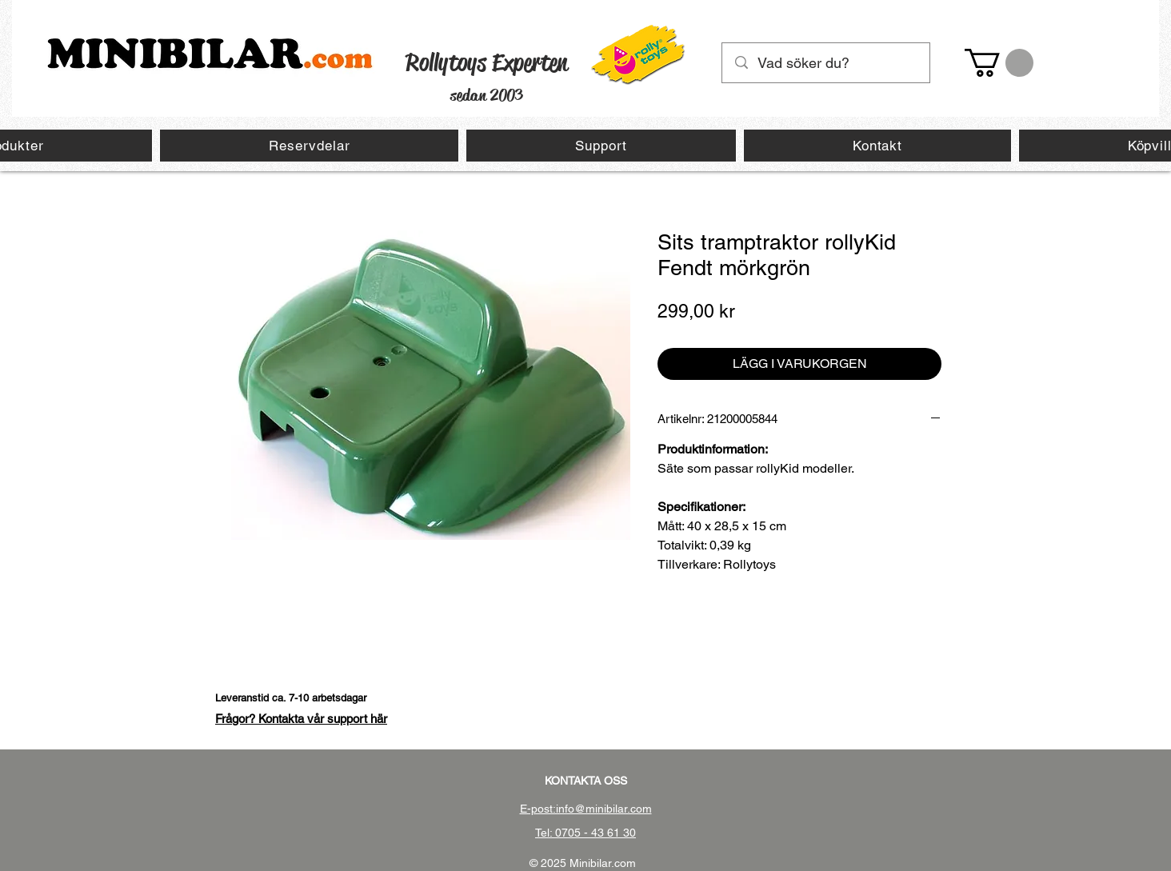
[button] (999, 63)
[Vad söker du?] (826, 62)
